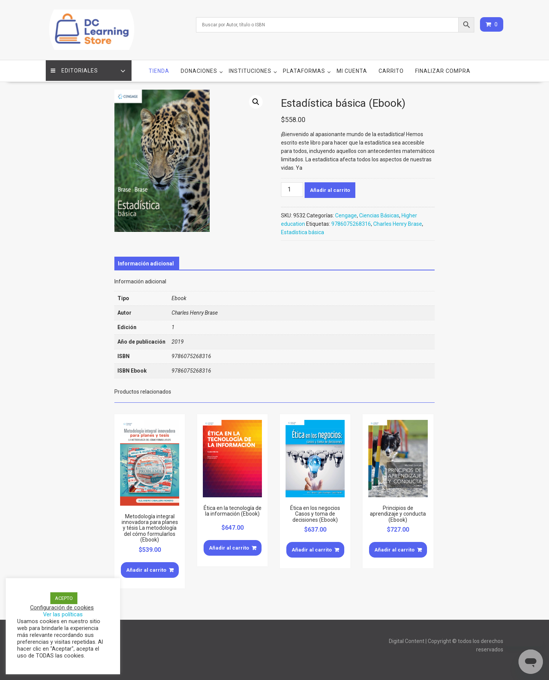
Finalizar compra (442, 69)
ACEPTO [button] (64, 598)
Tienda (159, 69)
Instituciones (250, 69)
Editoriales (75, 69)
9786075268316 (351, 222)
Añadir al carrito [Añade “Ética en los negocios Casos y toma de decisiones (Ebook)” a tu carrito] (312, 548)
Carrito (391, 69)
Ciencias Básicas (379, 214)
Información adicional (146, 262)
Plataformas (304, 69)
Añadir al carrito (330, 188)
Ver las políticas (63, 614)
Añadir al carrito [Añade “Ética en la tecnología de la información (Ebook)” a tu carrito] (229, 546)
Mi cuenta (352, 69)
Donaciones (199, 69)
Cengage (346, 214)
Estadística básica (302, 230)
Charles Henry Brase (397, 222)
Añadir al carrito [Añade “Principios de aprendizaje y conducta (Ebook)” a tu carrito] (394, 548)
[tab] (145, 261)
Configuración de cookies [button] (62, 607)
